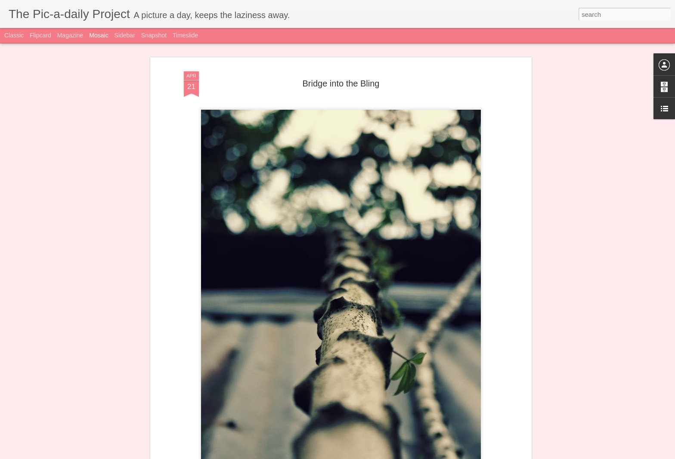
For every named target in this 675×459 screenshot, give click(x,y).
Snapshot (154, 35)
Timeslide (185, 35)
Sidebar (125, 35)
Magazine (70, 35)
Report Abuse (457, 454)
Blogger (432, 454)
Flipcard (40, 35)
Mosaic (98, 35)
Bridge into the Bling (340, 74)
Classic (14, 35)
